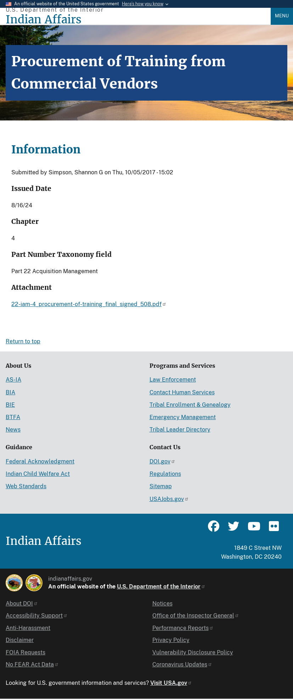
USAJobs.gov (169, 499)
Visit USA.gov (171, 683)
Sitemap (161, 486)
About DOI (22, 603)
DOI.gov (162, 461)
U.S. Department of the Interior (161, 586)
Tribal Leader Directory (180, 429)
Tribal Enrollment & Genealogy (190, 404)
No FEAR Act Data (32, 664)
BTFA (13, 417)
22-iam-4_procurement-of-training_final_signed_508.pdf (89, 304)
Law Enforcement (173, 379)
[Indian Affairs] (138, 19)
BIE (10, 404)
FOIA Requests (25, 652)
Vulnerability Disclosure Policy (192, 652)
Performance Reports (183, 628)
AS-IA (13, 379)
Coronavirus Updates (182, 664)
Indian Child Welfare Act (38, 473)
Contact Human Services (182, 392)
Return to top (23, 341)
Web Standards (26, 486)
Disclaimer (20, 640)
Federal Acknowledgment (40, 461)
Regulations (165, 473)
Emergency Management (183, 417)
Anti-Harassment (28, 628)
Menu (282, 15)
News (13, 429)
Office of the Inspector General (195, 615)
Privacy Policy (171, 640)
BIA (10, 392)
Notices (162, 603)
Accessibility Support (37, 615)
